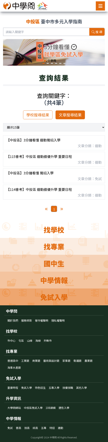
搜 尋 (97, 31)
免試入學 (26, 388)
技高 (27, 428)
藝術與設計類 (51, 361)
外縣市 (48, 340)
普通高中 (12, 361)
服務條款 (26, 320)
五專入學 (54, 388)
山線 (29, 340)
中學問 (53, 437)
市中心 (11, 340)
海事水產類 (14, 367)
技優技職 (67, 388)
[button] (43, 63)
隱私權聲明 (58, 320)
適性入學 (64, 408)
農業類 (89, 361)
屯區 (21, 340)
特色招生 (40, 388)
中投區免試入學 (33, 408)
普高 (18, 428)
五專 (43, 428)
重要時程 (12, 388)
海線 (38, 340)
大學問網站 (14, 408)
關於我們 (12, 320)
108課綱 (51, 408)
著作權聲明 (41, 320)
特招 (52, 428)
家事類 (66, 361)
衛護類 (77, 361)
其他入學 (81, 388)
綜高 (35, 428)
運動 (60, 428)
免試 (10, 428)
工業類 (25, 361)
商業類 (36, 361)
